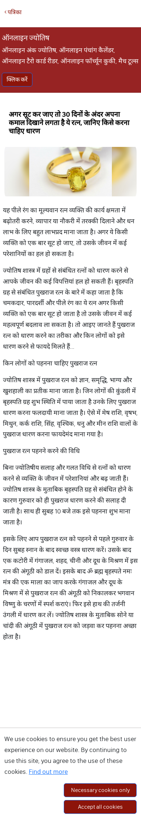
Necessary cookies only (100, 790)
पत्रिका (12, 12)
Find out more (48, 772)
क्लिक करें (17, 79)
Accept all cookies (100, 806)
